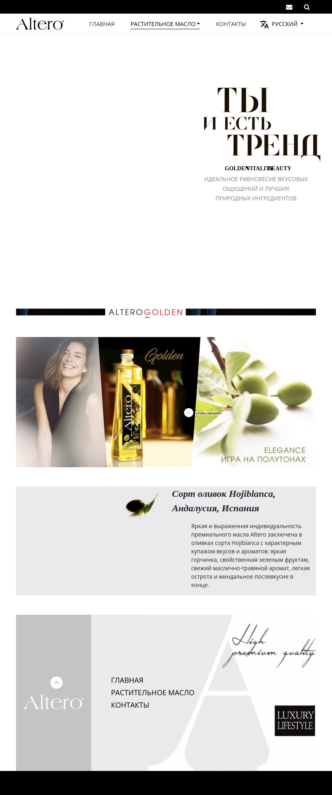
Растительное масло (162, 24)
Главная (101, 24)
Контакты (231, 24)
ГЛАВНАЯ (127, 680)
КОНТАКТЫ (130, 705)
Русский (284, 24)
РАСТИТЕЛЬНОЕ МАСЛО (153, 692)
